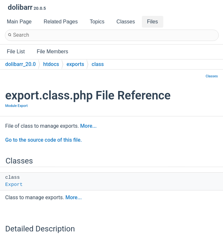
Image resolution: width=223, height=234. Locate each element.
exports (75, 64)
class (98, 64)
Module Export (16, 106)
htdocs (51, 64)
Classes (211, 76)
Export (14, 185)
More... (88, 126)
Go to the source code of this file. (43, 140)
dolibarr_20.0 (20, 64)
